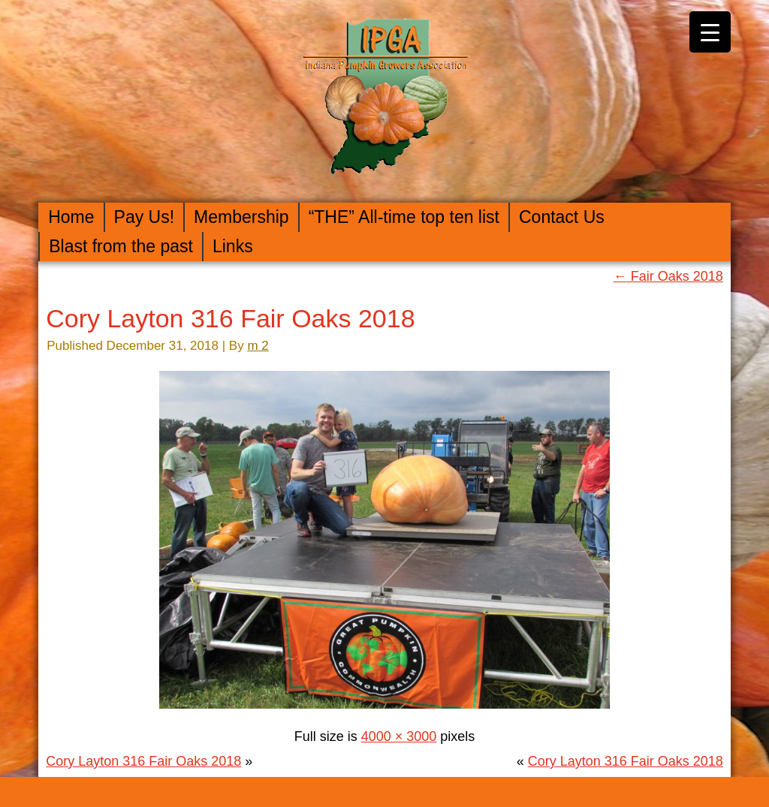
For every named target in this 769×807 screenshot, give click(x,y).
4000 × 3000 (399, 736)
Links (233, 246)
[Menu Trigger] (710, 32)
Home (71, 217)
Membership (241, 217)
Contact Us (562, 217)
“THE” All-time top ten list (404, 217)
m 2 (257, 346)
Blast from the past (121, 246)
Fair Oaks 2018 (668, 276)
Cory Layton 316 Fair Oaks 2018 (230, 318)
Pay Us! (144, 217)
